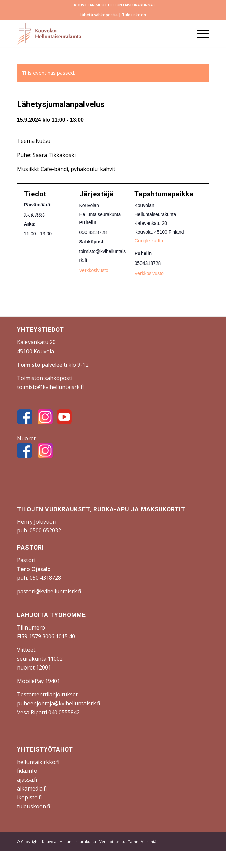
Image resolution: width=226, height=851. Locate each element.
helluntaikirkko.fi (38, 762)
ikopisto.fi (29, 797)
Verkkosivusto (148, 273)
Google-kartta (148, 240)
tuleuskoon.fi (33, 806)
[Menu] (199, 33)
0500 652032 (45, 530)
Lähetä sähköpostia (99, 15)
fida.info (27, 770)
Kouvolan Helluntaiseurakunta (69, 841)
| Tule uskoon (132, 15)
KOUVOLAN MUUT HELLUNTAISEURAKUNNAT (114, 4)
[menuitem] (115, 5)
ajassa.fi (27, 779)
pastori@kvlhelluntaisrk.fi (49, 591)
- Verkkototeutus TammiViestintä (126, 841)
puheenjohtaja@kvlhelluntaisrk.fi (58, 703)
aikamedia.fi (32, 788)
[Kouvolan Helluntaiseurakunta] (94, 33)
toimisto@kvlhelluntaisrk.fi (50, 387)
